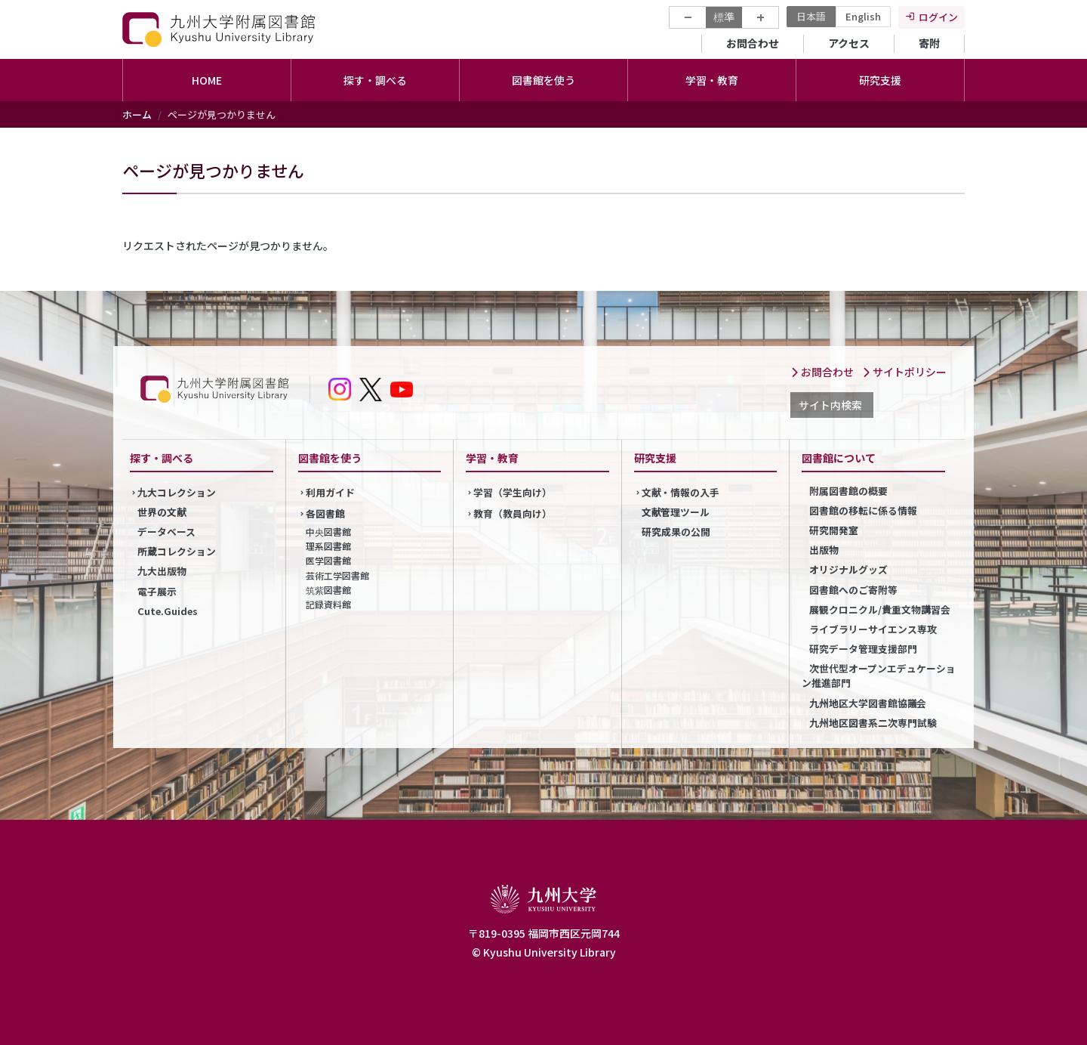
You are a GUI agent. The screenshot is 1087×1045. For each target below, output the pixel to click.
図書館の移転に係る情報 (863, 510)
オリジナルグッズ (848, 569)
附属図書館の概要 (848, 491)
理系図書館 (328, 546)
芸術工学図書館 (337, 575)
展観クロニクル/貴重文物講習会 (879, 609)
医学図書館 (328, 560)
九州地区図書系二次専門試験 (873, 723)
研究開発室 (833, 530)
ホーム (137, 114)
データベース (166, 531)
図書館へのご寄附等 (853, 590)
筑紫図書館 (328, 589)
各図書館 (325, 513)
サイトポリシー (904, 371)
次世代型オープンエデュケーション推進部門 (879, 675)
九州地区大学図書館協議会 (867, 703)
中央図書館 (328, 531)
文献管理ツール (676, 512)
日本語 (811, 16)
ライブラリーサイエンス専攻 (873, 629)
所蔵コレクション (176, 551)
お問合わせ (752, 43)
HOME (207, 80)
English (863, 16)
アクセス (849, 43)
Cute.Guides (167, 611)
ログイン (938, 17)
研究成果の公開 (676, 531)
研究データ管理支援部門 (863, 649)
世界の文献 (161, 512)
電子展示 (157, 591)
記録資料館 (328, 604)
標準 (723, 16)
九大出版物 (161, 571)
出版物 (824, 550)
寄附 (929, 43)
